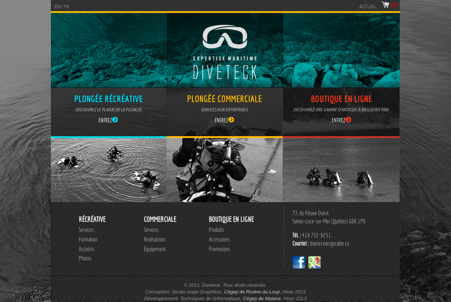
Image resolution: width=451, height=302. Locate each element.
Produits (216, 229)
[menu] (88, 244)
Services (86, 229)
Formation (88, 239)
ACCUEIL (368, 6)
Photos (85, 258)
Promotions (219, 249)
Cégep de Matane (262, 298)
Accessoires (219, 239)
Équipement (155, 249)
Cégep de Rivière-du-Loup (252, 292)
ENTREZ (108, 120)
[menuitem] (88, 230)
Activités (86, 249)
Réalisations (154, 239)
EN (58, 6)
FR (66, 6)
